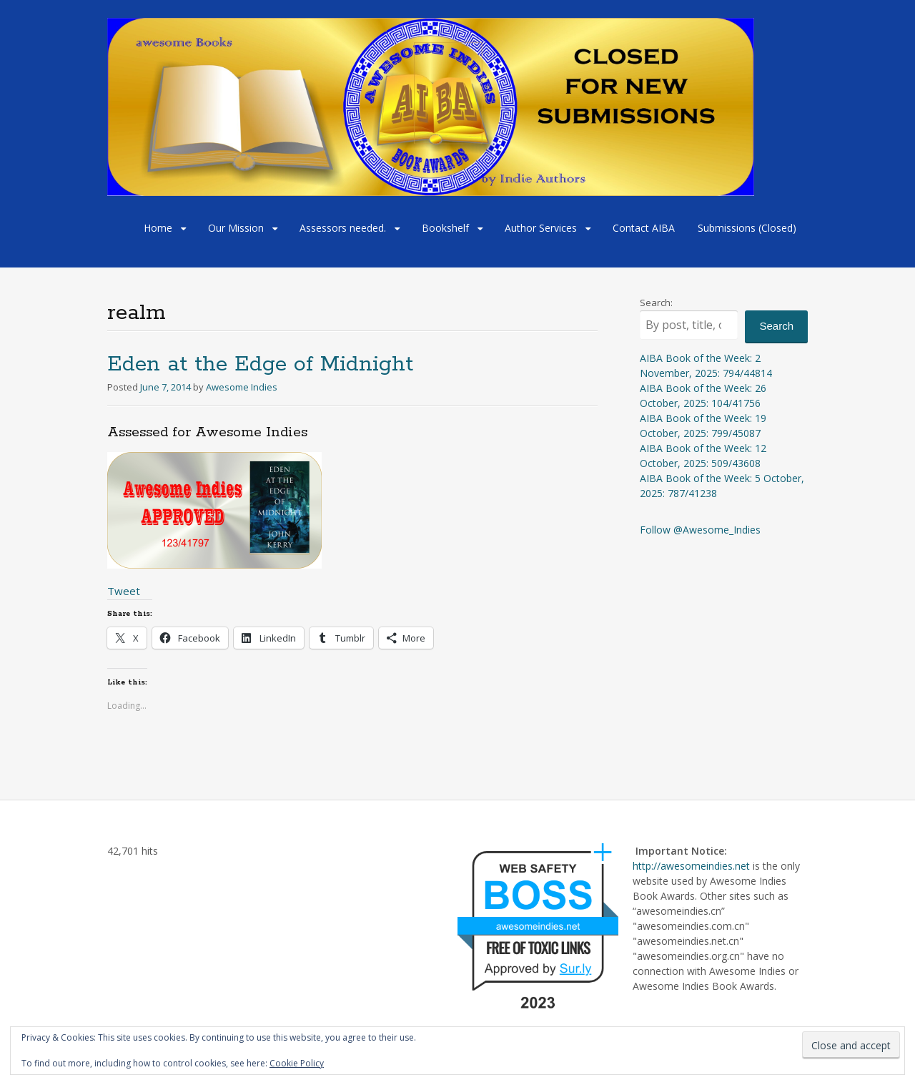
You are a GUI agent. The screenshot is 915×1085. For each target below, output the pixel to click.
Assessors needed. (343, 228)
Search (776, 326)
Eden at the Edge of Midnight (260, 364)
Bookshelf (445, 228)
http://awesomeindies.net (691, 866)
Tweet (123, 591)
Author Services (541, 228)
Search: (656, 302)
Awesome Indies (241, 387)
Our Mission (236, 228)
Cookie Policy (296, 1063)
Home (158, 228)
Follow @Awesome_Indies (700, 529)
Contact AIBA (644, 228)
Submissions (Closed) (747, 228)
